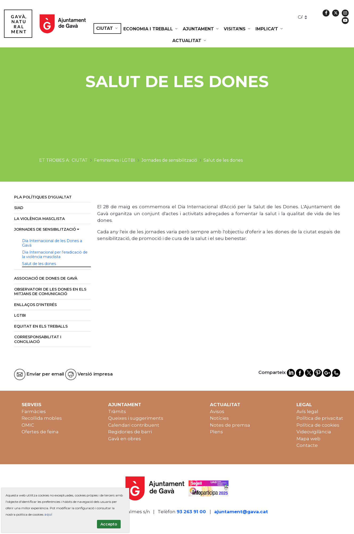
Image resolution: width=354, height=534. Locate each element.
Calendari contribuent (133, 425)
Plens (216, 431)
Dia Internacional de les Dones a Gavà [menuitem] (52, 243)
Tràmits (117, 411)
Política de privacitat (319, 418)
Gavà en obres (124, 438)
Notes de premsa (230, 425)
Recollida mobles (42, 418)
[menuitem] (107, 28)
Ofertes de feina (40, 431)
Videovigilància (313, 431)
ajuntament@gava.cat (241, 511)
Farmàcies (34, 411)
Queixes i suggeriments (135, 418)
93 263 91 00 (191, 511)
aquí (48, 514)
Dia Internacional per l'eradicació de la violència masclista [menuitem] (55, 254)
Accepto (108, 524)
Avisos (217, 411)
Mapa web (308, 438)
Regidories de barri (130, 431)
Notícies (219, 418)
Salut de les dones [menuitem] (39, 263)
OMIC (28, 425)
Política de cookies (317, 425)
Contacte (307, 445)
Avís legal (307, 411)
